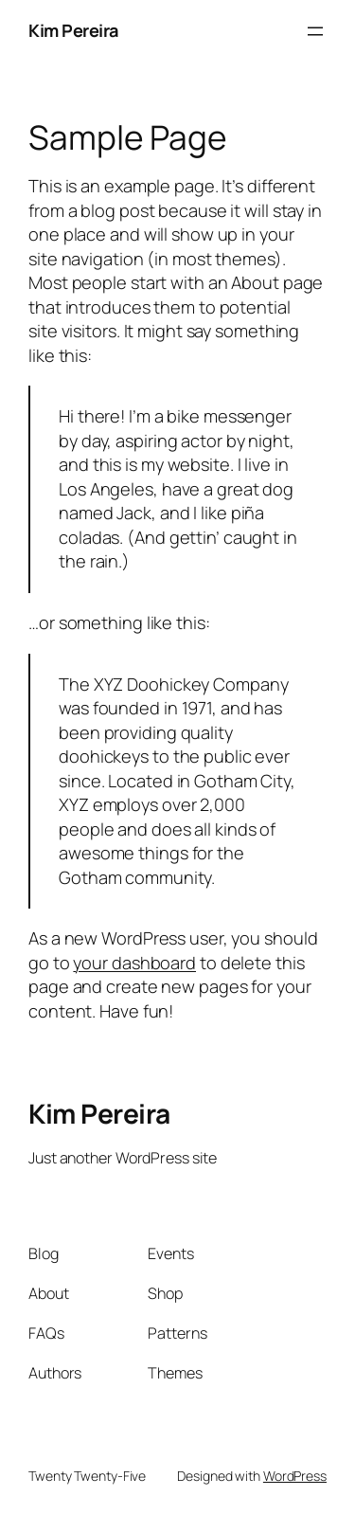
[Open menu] (315, 31)
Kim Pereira (73, 30)
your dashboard (134, 962)
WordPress (295, 1476)
